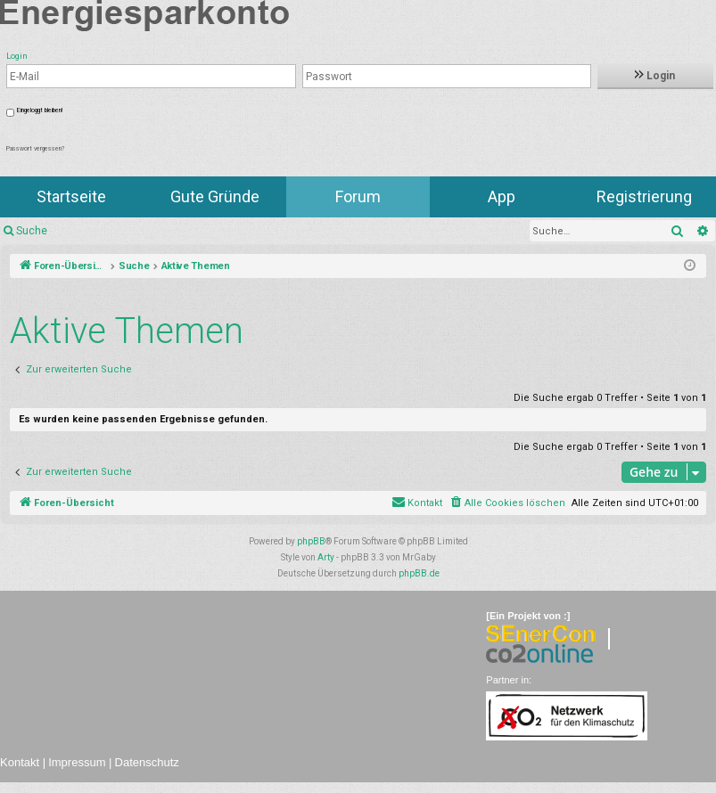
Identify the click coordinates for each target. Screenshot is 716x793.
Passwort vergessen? (35, 148)
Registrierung (644, 196)
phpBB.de (419, 573)
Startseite (71, 196)
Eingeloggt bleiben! (39, 110)
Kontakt (19, 762)
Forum (358, 196)
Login (655, 75)
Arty (325, 557)
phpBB (311, 541)
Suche (31, 231)
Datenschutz (147, 762)
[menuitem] (507, 503)
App (501, 196)
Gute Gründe (214, 196)
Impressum (76, 762)
